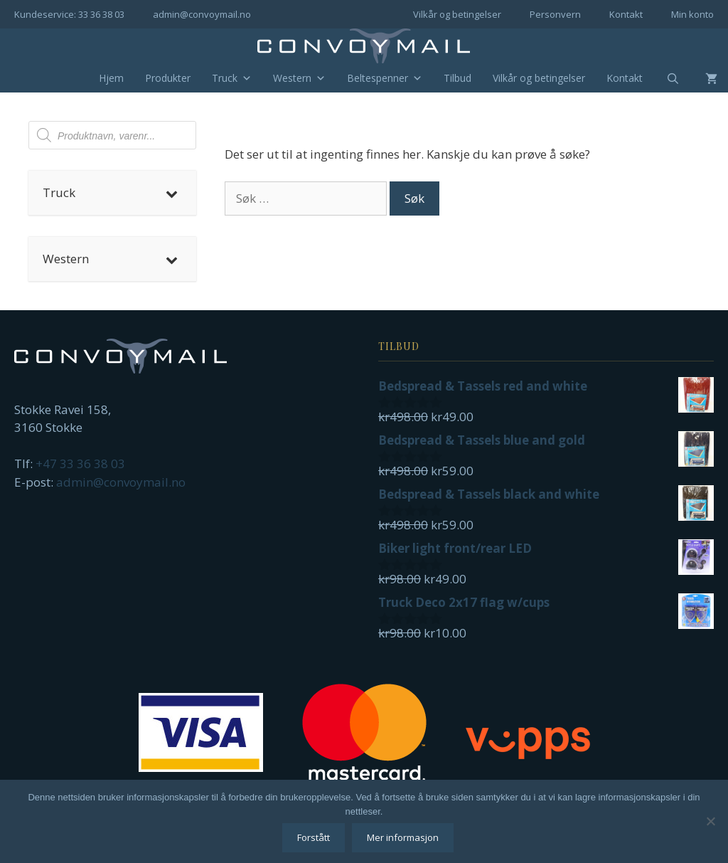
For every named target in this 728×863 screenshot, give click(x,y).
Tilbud (457, 78)
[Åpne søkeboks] (664, 79)
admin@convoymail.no (202, 14)
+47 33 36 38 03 (80, 463)
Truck (232, 78)
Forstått (313, 837)
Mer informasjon (403, 837)
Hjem (111, 78)
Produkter (168, 78)
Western (299, 78)
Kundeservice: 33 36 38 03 (69, 14)
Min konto (692, 14)
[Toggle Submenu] (171, 193)
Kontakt (626, 14)
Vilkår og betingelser (457, 14)
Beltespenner (384, 78)
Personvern (555, 14)
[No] (710, 821)
